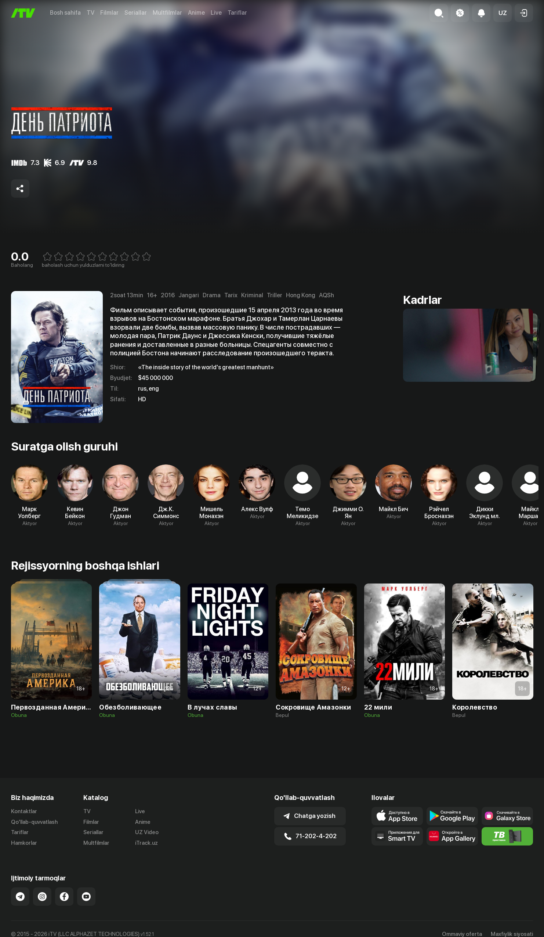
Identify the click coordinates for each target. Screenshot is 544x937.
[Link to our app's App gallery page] (452, 836)
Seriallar (135, 12)
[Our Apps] (397, 836)
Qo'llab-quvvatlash (34, 822)
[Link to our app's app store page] (397, 816)
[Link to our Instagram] (42, 896)
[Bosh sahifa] (23, 13)
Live (216, 12)
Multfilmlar (167, 12)
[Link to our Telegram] (20, 896)
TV (90, 12)
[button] (502, 13)
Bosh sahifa (65, 12)
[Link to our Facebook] (64, 896)
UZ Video (147, 832)
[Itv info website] (507, 836)
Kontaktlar (24, 811)
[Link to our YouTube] (86, 896)
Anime (196, 12)
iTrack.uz (146, 843)
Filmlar (109, 12)
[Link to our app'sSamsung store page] (507, 816)
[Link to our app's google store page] (452, 816)
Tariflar (237, 12)
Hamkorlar (24, 843)
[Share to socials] (20, 188)
